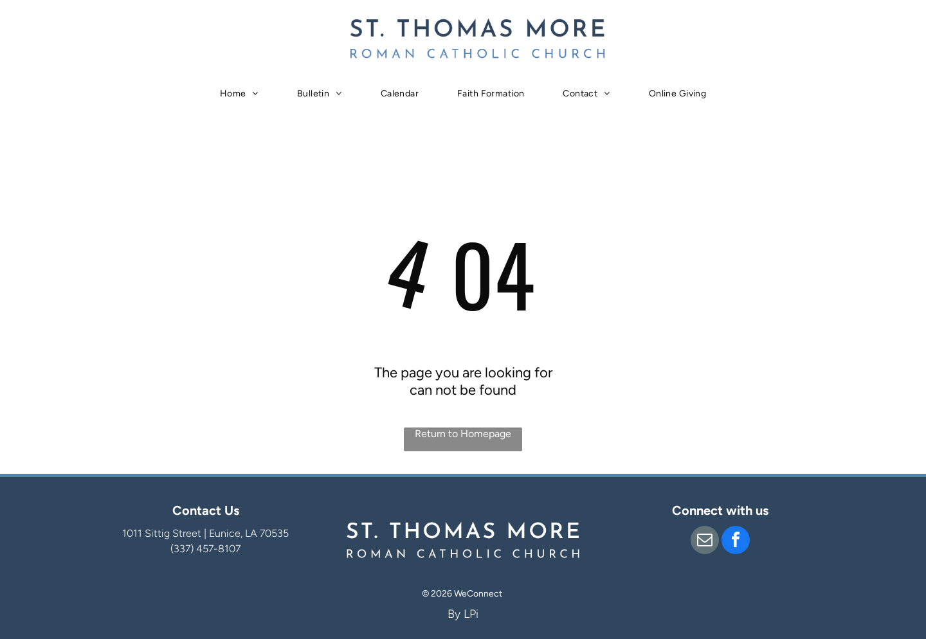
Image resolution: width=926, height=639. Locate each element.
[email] (705, 541)
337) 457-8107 (207, 549)
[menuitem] (239, 93)
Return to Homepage (463, 434)
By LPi (463, 614)
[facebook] (736, 541)
